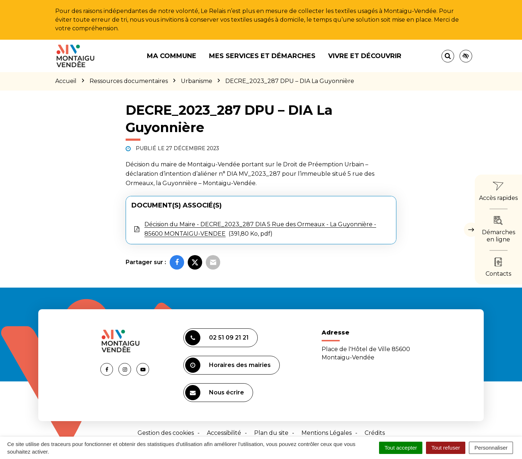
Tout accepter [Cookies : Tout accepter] (400, 448)
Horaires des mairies (228, 365)
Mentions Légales (326, 432)
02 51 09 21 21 (217, 337)
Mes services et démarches (262, 56)
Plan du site (271, 432)
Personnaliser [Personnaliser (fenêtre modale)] (491, 448)
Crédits (375, 432)
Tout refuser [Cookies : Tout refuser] (445, 448)
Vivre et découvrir (364, 56)
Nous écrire (214, 392)
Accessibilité (224, 432)
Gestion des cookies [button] (166, 432)
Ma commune (171, 56)
